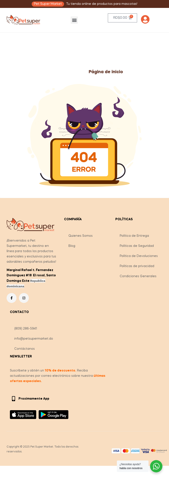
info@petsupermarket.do (33, 338)
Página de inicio (106, 72)
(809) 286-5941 (25, 328)
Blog (71, 246)
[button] (74, 20)
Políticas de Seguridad (137, 246)
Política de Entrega (134, 235)
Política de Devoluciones (139, 256)
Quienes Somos (80, 235)
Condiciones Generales (138, 276)
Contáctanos (24, 348)
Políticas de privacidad (137, 266)
